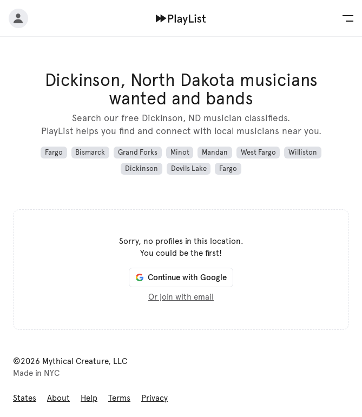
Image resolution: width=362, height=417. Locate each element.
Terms (119, 398)
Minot (179, 152)
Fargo (54, 152)
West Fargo (258, 152)
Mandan (215, 152)
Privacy (154, 398)
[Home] (181, 18)
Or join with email (181, 297)
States (24, 398)
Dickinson (141, 168)
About (58, 398)
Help (89, 398)
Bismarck (90, 152)
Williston (302, 152)
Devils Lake (189, 168)
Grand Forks (137, 152)
